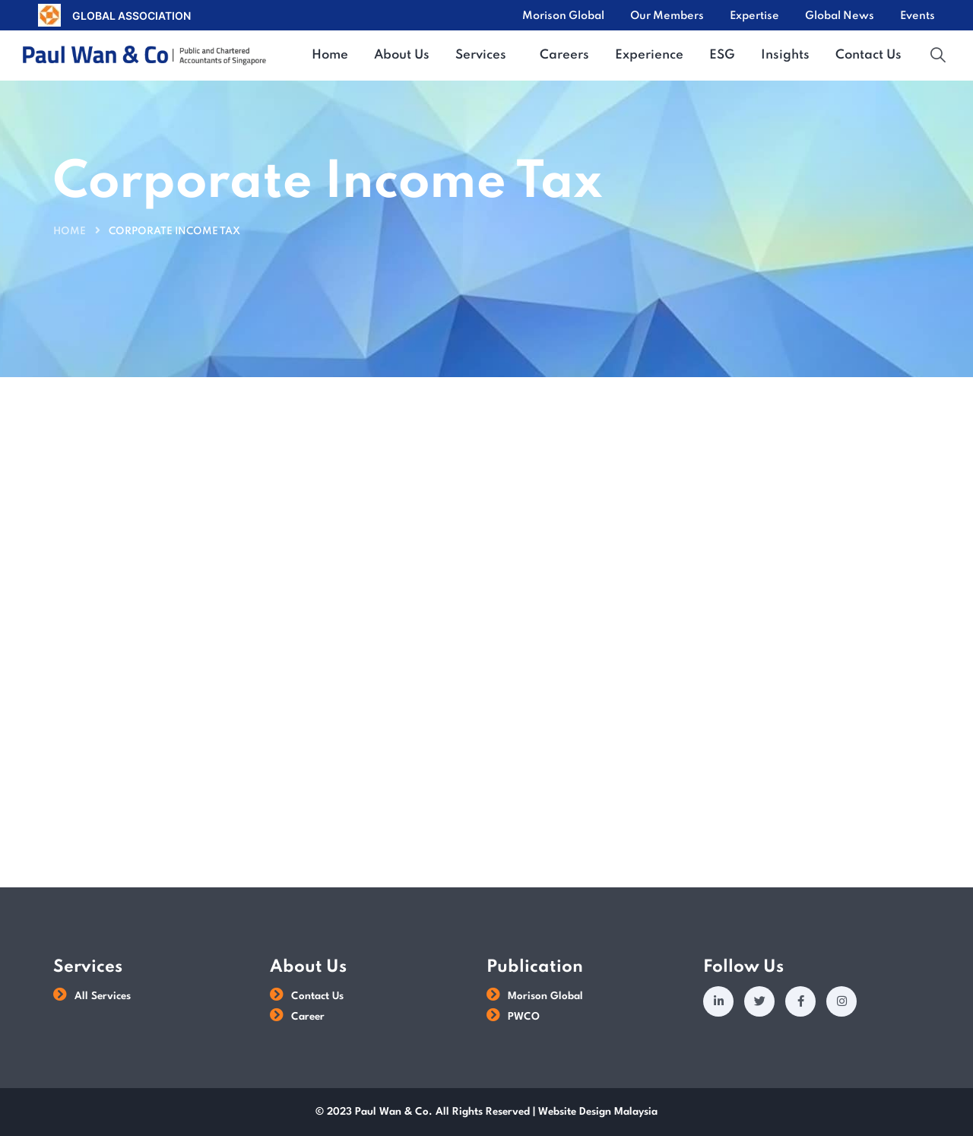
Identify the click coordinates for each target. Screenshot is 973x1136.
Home (69, 231)
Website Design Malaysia (598, 1111)
